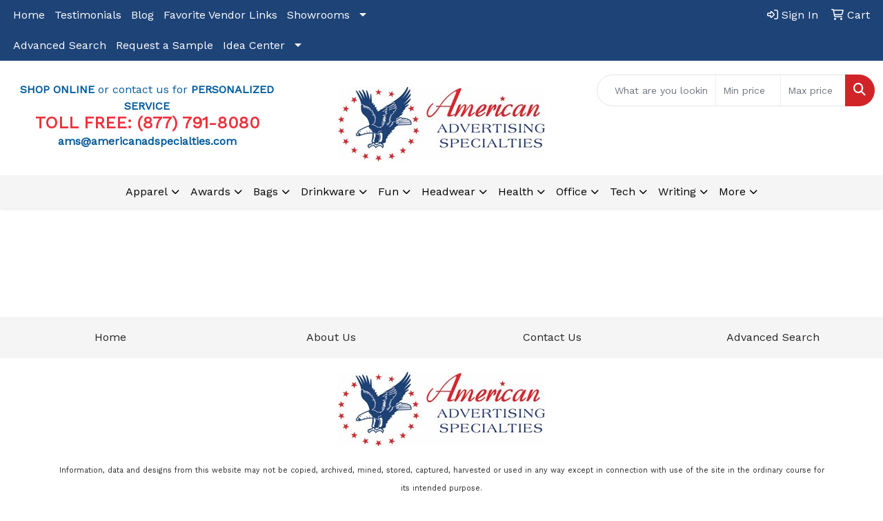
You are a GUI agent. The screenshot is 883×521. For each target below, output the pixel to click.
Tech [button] (622, 191)
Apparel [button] (147, 191)
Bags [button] (265, 191)
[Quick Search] (656, 90)
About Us (331, 337)
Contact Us (552, 337)
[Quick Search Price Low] (748, 90)
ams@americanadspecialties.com (147, 141)
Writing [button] (677, 191)
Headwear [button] (448, 191)
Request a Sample (164, 45)
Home (29, 14)
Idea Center (254, 45)
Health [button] (515, 191)
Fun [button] (388, 191)
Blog (142, 14)
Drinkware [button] (328, 191)
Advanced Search (59, 45)
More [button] (732, 191)
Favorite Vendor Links (220, 14)
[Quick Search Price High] (813, 90)
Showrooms (318, 14)
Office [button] (571, 191)
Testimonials (87, 14)
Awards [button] (210, 191)
